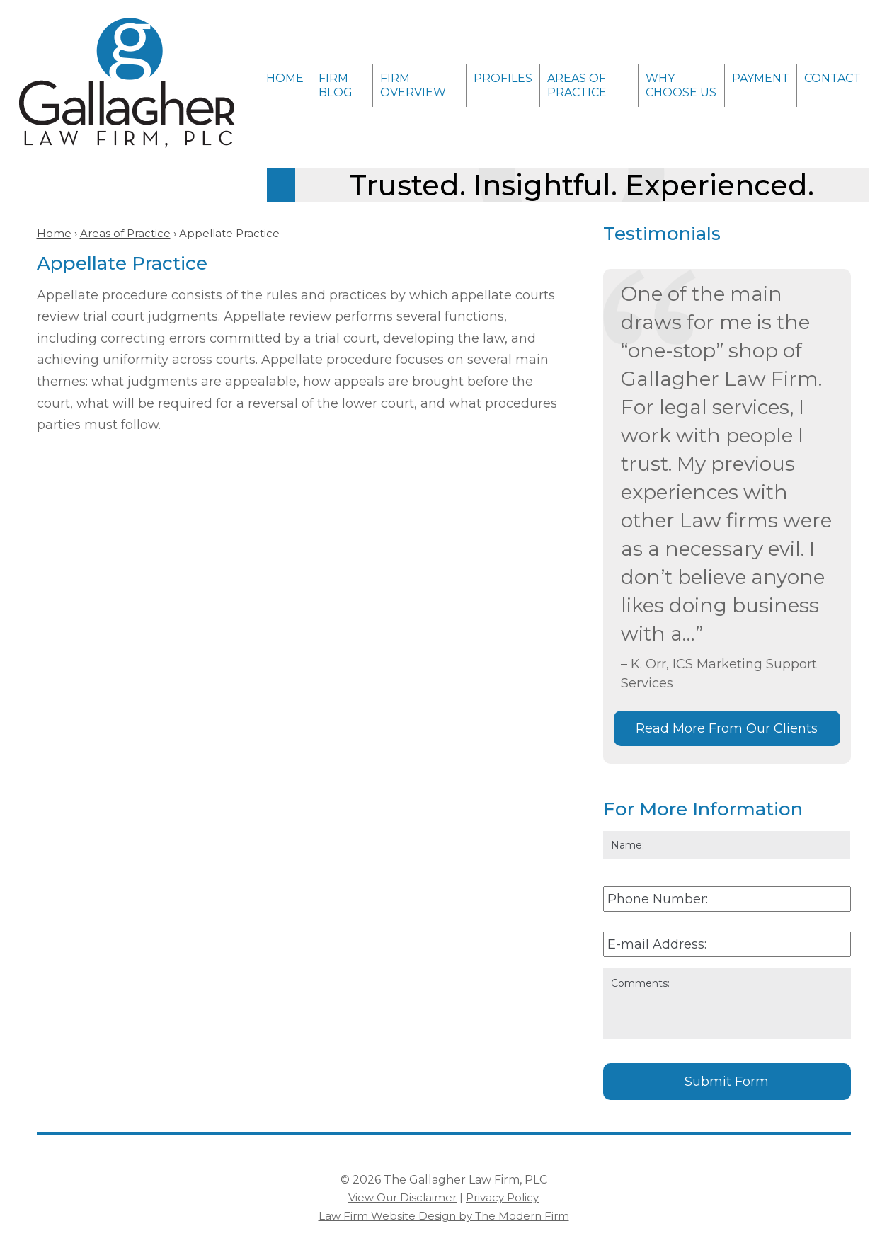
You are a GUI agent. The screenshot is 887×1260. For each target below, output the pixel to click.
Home (285, 78)
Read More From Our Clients (727, 728)
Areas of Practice (577, 85)
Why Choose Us (681, 85)
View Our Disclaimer (402, 1197)
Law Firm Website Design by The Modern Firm (444, 1215)
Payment (760, 78)
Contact (832, 78)
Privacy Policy (502, 1197)
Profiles (503, 78)
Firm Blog (336, 85)
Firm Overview (413, 85)
